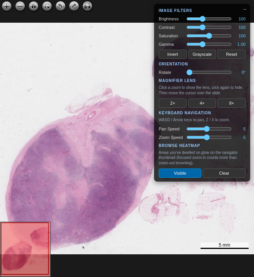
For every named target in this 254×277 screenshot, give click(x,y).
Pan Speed (169, 129)
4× (202, 103)
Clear (224, 173)
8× (231, 103)
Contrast (167, 27)
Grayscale (202, 54)
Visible (180, 173)
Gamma (166, 44)
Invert (173, 54)
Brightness (169, 19)
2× (172, 103)
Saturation (168, 35)
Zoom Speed (171, 137)
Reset (231, 54)
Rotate (165, 72)
